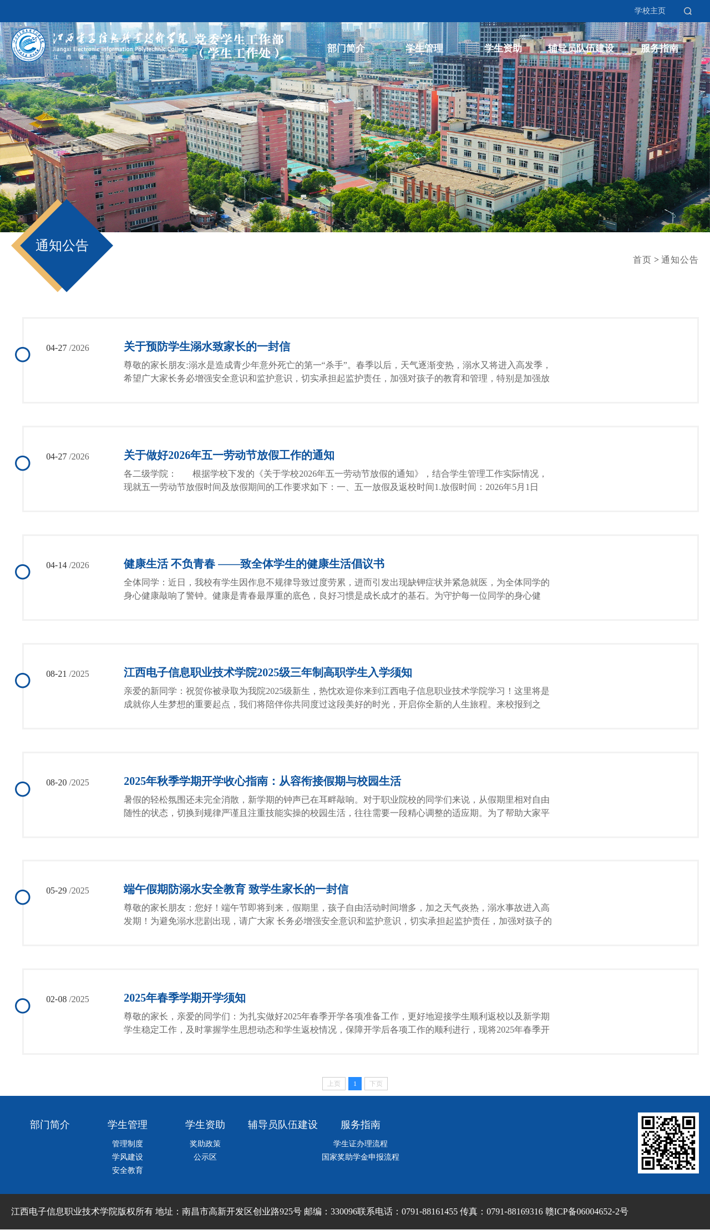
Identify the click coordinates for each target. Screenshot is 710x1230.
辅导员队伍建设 (581, 48)
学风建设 (127, 1158)
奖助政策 (205, 1144)
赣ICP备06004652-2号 (586, 1212)
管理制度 (127, 1144)
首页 (642, 259)
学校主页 (650, 11)
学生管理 (424, 48)
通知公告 (62, 245)
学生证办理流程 (360, 1144)
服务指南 (659, 48)
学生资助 (503, 48)
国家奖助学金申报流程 (360, 1158)
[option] (355, 116)
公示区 (205, 1158)
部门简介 (346, 48)
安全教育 (127, 1171)
